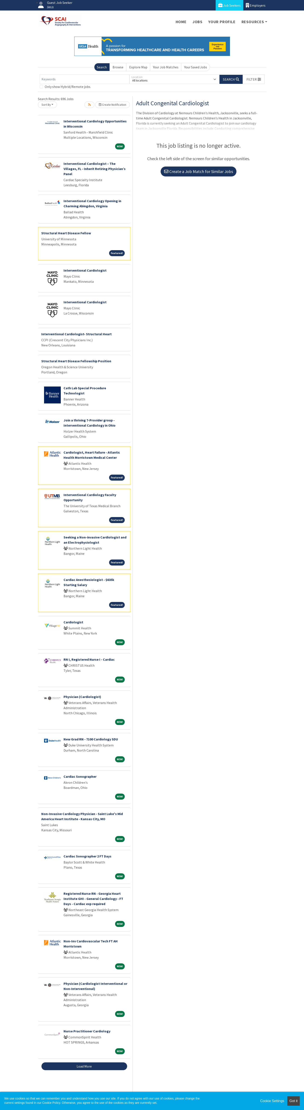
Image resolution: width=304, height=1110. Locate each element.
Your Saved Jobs (195, 67)
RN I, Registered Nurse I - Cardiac (89, 659)
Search (102, 67)
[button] (254, 79)
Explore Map (138, 67)
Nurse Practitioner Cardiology (87, 1031)
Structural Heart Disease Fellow (66, 233)
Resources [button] (253, 21)
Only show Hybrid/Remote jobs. (68, 86)
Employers (255, 5)
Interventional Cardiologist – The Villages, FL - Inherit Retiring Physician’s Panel (95, 168)
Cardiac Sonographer (80, 776)
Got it (293, 1101)
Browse (118, 67)
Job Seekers (229, 5)
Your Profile (222, 21)
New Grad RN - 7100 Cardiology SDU (91, 739)
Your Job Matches (165, 67)
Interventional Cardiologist (85, 270)
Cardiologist (73, 622)
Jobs (197, 21)
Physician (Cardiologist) (82, 697)
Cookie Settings (272, 1101)
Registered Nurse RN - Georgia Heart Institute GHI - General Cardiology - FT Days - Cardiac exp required (93, 898)
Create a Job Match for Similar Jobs (198, 171)
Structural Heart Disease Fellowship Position (76, 361)
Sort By (46, 105)
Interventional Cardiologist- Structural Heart (76, 334)
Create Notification (112, 105)
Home (181, 21)
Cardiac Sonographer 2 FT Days (87, 856)
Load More (84, 1066)
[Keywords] (84, 79)
